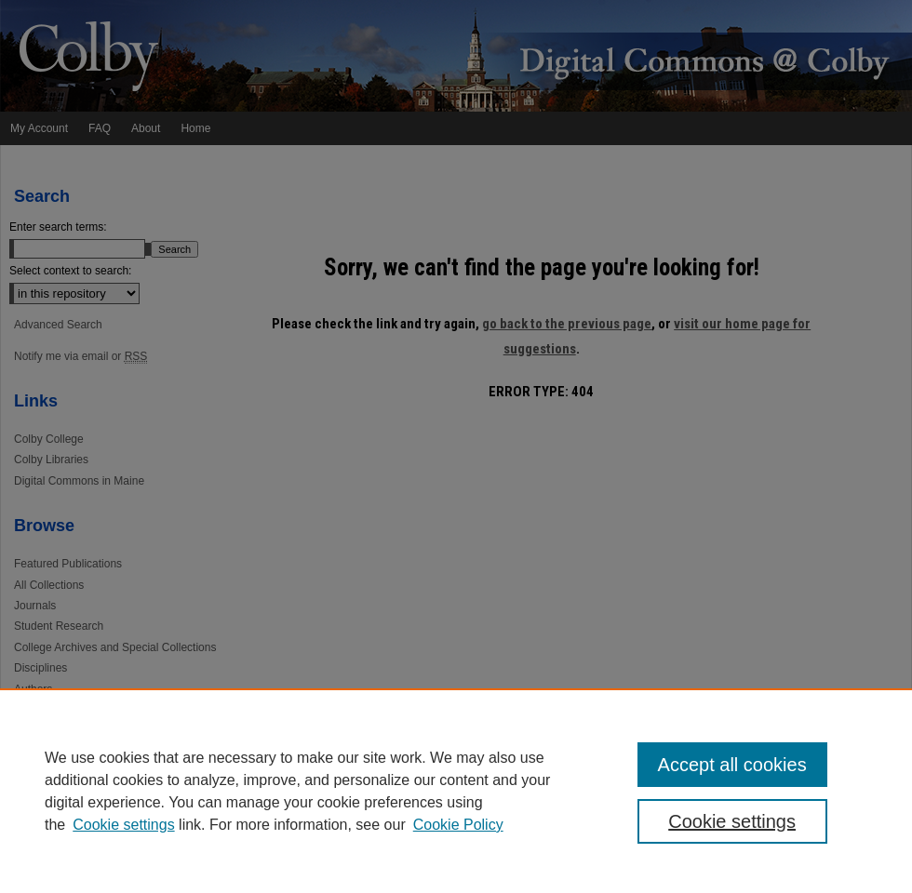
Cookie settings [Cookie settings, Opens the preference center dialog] (732, 821)
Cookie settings (123, 825)
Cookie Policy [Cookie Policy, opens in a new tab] (458, 825)
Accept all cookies (732, 764)
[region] (456, 790)
